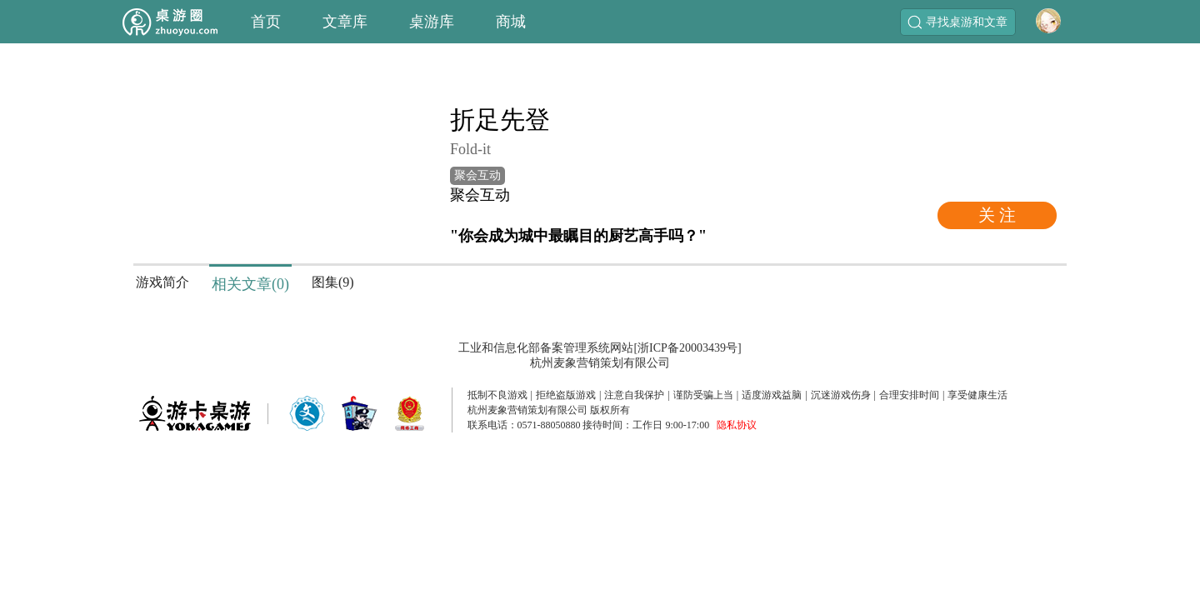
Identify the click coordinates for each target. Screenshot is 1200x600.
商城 (511, 21)
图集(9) (333, 282)
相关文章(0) (250, 284)
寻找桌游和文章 (958, 22)
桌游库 (431, 21)
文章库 (345, 21)
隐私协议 (737, 425)
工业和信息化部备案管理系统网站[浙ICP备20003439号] (599, 348)
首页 (266, 21)
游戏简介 (162, 282)
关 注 (997, 215)
